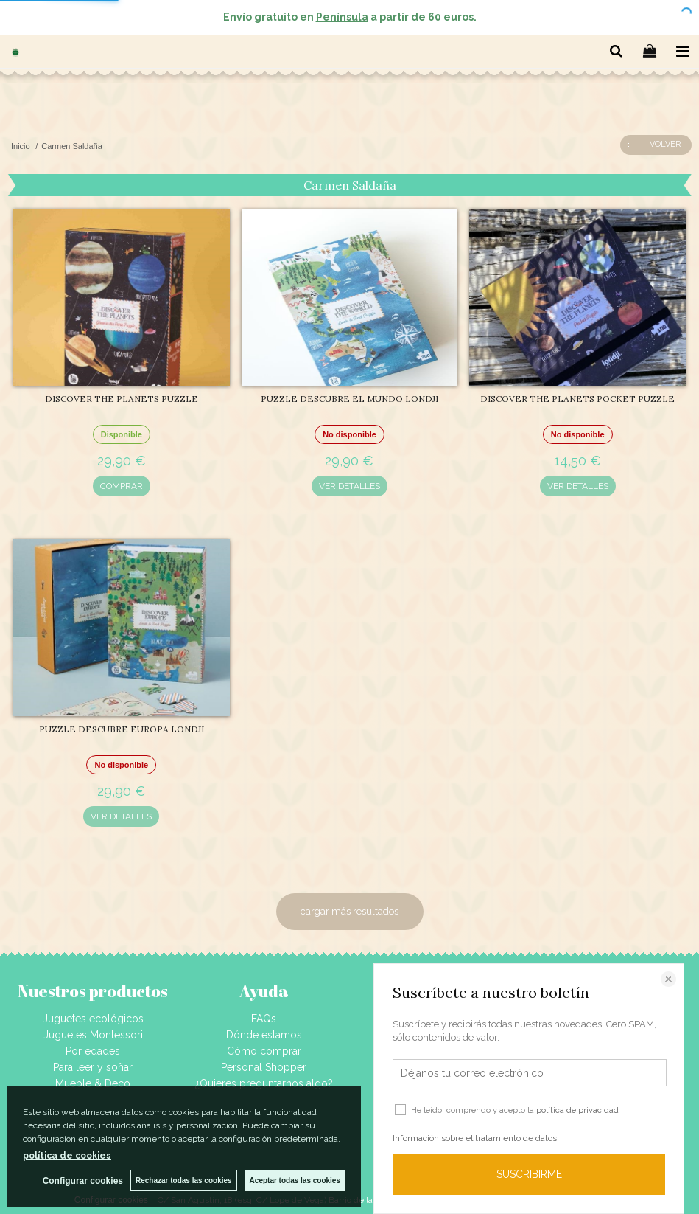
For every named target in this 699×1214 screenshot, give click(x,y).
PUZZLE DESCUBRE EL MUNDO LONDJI (349, 398)
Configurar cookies (83, 1181)
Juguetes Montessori (93, 1035)
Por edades (93, 1051)
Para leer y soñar (93, 1067)
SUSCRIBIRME (529, 1174)
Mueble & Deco (92, 1083)
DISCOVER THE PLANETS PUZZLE (121, 398)
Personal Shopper (263, 1067)
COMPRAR (121, 486)
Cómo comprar (264, 1051)
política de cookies (67, 1156)
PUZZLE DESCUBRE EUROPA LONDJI (121, 729)
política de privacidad (577, 1110)
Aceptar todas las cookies (295, 1180)
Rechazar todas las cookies (184, 1180)
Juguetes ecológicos (93, 1018)
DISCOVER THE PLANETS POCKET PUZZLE (577, 398)
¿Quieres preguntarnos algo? (264, 1083)
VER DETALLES (349, 486)
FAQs (263, 1018)
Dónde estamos (264, 1035)
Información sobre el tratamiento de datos (475, 1138)
